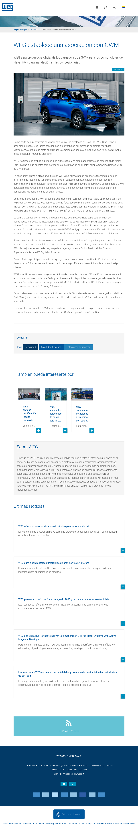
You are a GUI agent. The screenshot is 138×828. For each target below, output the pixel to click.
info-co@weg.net (77, 774)
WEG (6, 7)
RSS (88, 823)
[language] (124, 7)
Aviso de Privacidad (12, 823)
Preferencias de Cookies (71, 814)
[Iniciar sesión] (97, 7)
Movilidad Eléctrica (51, 347)
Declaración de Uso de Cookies (38, 823)
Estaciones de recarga (78, 347)
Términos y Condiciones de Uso (69, 823)
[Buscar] (114, 7)
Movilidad (30, 347)
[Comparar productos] (105, 7)
